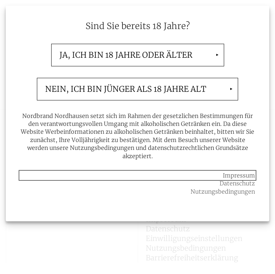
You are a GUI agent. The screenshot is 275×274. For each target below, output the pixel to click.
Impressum (239, 175)
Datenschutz (237, 183)
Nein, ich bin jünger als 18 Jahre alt (125, 89)
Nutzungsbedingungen (222, 191)
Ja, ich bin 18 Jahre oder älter (125, 55)
